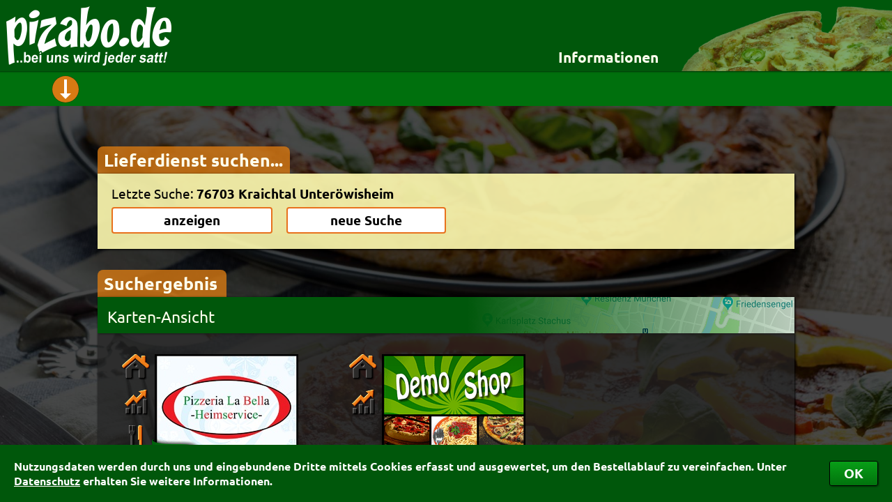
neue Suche (366, 220)
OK (853, 473)
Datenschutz (47, 480)
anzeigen (192, 220)
